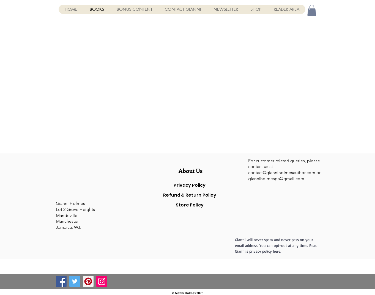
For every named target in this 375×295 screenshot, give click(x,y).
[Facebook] (61, 281)
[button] (311, 10)
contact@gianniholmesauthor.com (281, 172)
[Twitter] (74, 281)
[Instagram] (101, 281)
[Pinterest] (88, 281)
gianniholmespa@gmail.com (276, 178)
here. (277, 251)
